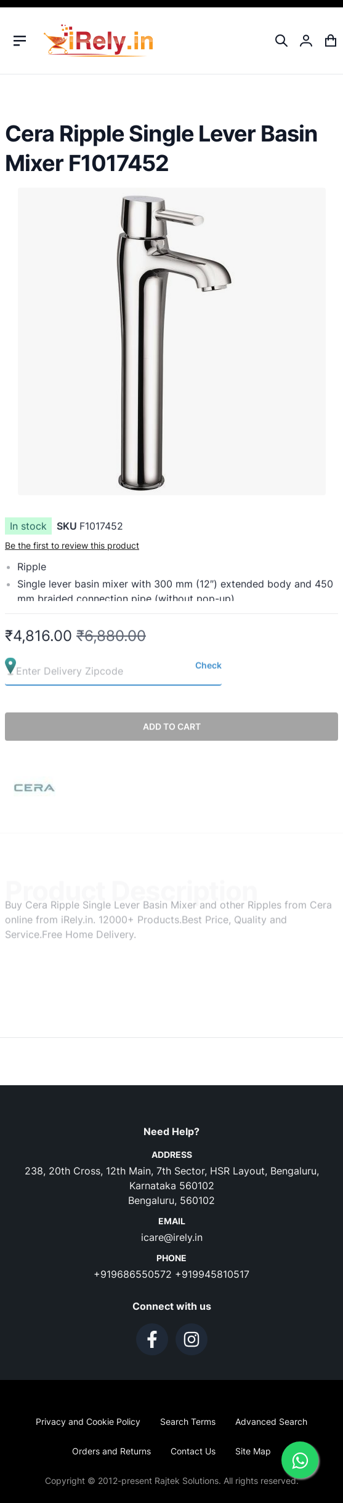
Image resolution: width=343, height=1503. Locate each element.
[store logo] (98, 40)
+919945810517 (212, 1274)
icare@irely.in (172, 1237)
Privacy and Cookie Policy (88, 1421)
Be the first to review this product (72, 550)
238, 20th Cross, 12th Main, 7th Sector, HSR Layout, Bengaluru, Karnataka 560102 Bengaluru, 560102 (172, 1185)
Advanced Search (271, 1421)
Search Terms (188, 1421)
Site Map (253, 1451)
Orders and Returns (111, 1451)
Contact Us (193, 1451)
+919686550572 (134, 1274)
